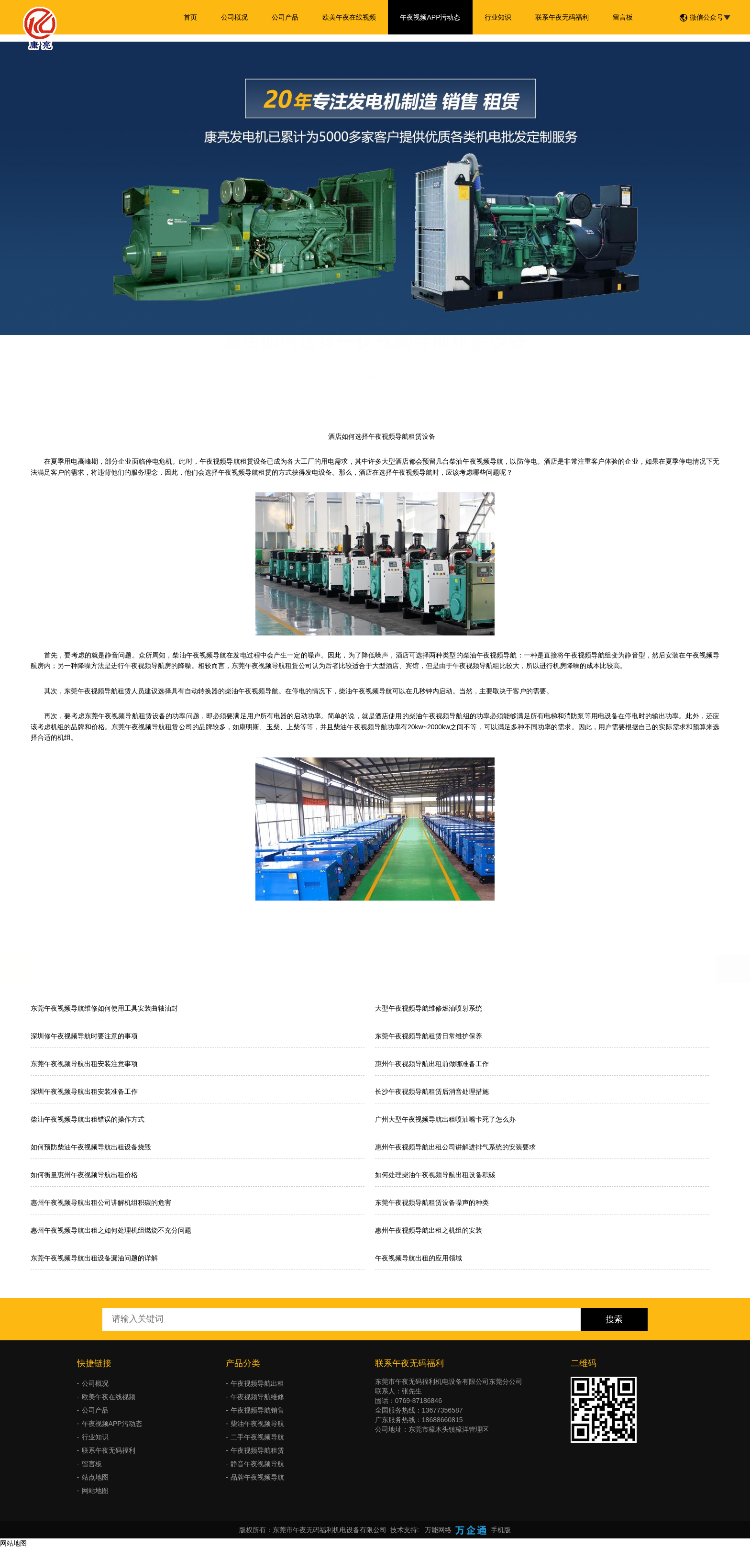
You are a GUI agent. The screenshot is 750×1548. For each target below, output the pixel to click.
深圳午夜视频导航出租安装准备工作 (84, 1091)
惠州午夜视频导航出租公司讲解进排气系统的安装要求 (455, 1147)
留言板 (623, 17)
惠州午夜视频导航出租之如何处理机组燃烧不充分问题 (111, 1230)
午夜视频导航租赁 (257, 1450)
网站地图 (95, 1490)
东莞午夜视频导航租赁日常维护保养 (428, 1036)
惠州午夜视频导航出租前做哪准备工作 (432, 1064)
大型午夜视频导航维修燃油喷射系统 (428, 1008)
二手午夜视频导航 (257, 1437)
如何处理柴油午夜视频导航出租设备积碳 (435, 1175)
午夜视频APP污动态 (430, 17)
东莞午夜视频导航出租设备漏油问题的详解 (94, 1258)
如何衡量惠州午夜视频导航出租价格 (84, 1175)
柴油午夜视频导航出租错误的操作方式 (87, 1119)
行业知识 (498, 17)
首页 (190, 17)
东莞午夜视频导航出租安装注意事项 (84, 1064)
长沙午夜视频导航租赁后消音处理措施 (432, 1091)
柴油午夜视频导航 (257, 1423)
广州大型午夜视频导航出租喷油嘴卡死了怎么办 (445, 1119)
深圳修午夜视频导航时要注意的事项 (84, 1036)
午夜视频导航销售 (257, 1410)
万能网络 (438, 1530)
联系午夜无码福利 (562, 17)
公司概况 (234, 17)
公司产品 (285, 17)
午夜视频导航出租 (257, 1383)
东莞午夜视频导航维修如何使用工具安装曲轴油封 (104, 1008)
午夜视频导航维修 (257, 1397)
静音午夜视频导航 (257, 1464)
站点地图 (95, 1477)
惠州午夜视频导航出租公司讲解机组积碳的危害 (101, 1202)
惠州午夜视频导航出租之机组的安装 (428, 1230)
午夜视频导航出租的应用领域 (418, 1258)
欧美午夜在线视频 (349, 17)
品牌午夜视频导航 (257, 1477)
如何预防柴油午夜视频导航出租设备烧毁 (91, 1147)
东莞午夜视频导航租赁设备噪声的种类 (432, 1202)
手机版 (501, 1530)
